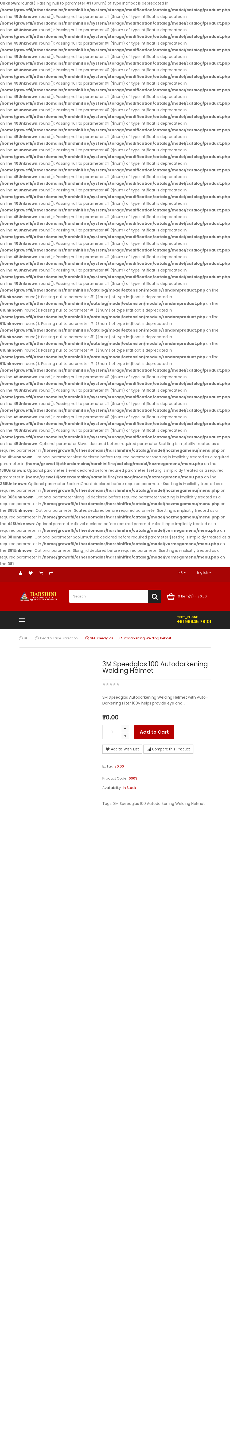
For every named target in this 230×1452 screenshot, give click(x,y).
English (204, 572)
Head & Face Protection (59, 638)
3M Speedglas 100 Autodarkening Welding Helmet (130, 638)
